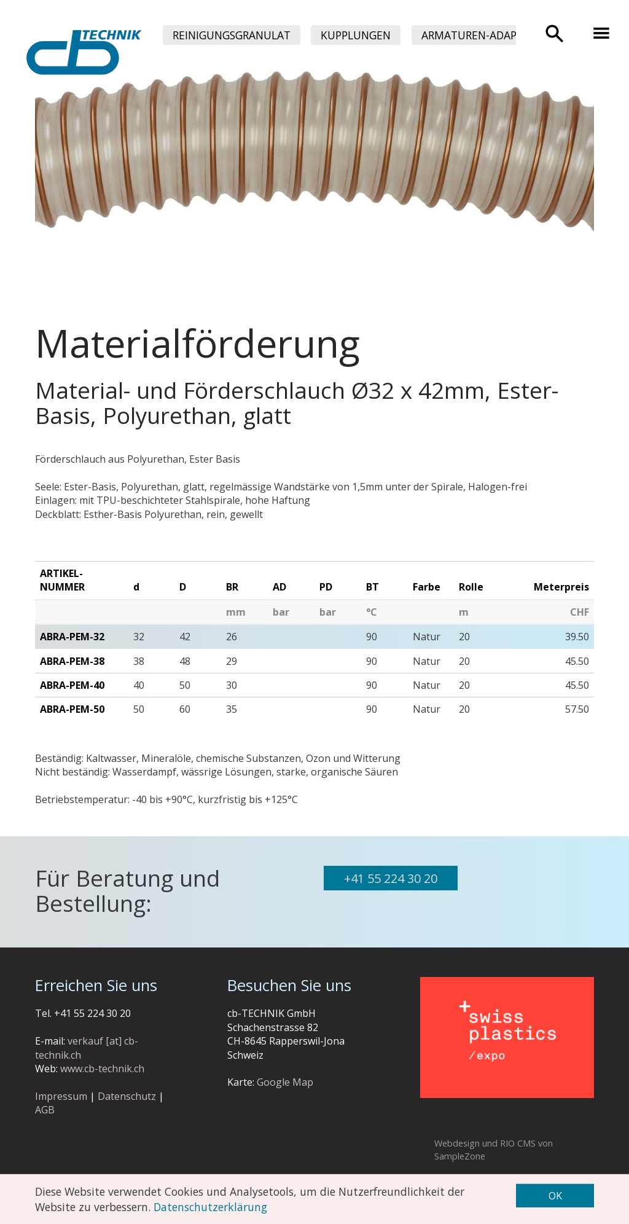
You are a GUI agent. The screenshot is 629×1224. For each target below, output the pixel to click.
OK (555, 1195)
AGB (45, 1109)
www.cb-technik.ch (102, 1068)
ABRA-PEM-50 (72, 709)
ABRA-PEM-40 (72, 685)
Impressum (61, 1096)
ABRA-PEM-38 (72, 661)
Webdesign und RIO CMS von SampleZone (493, 1149)
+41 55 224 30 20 (390, 878)
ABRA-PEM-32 (72, 636)
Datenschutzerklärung (210, 1206)
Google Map (285, 1082)
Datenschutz (127, 1096)
